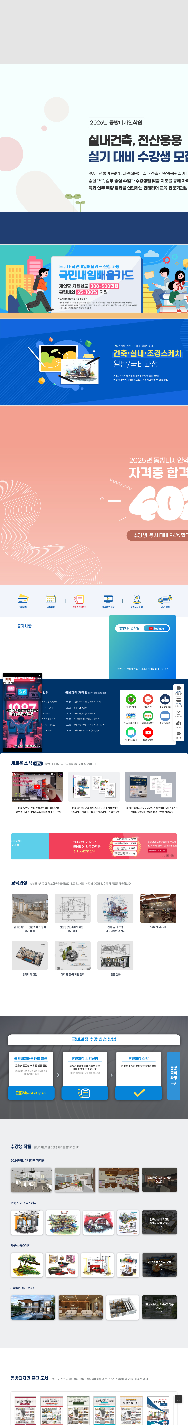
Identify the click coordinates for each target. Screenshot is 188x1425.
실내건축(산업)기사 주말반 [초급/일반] (89, 725)
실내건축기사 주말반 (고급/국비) (87, 730)
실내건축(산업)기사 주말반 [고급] (87, 702)
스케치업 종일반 (80, 708)
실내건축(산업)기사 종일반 (84, 713)
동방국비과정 (174, 1075)
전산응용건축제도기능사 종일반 (87, 719)
